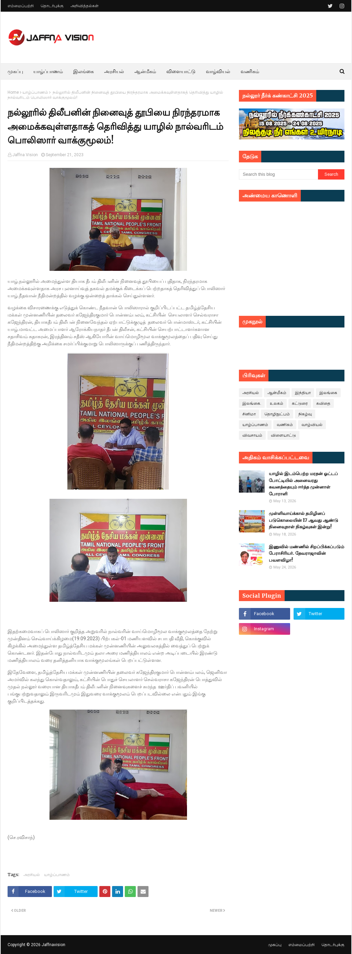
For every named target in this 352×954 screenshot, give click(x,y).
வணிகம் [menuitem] (250, 71)
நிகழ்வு (305, 414)
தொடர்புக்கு (52, 5)
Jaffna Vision (25, 154)
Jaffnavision (53, 944)
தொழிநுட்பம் (277, 414)
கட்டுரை (300, 403)
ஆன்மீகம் (276, 392)
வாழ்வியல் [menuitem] (218, 71)
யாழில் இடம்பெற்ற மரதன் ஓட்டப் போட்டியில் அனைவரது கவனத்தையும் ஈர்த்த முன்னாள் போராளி (303, 484)
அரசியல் (31, 874)
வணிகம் (285, 424)
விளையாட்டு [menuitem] (181, 71)
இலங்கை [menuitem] (83, 71)
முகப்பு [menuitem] (15, 71)
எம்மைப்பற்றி (21, 5)
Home (13, 92)
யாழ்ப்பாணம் (35, 92)
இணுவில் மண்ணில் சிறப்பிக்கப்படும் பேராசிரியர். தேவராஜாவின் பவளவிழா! (306, 553)
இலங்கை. (251, 403)
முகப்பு (275, 944)
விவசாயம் (252, 435)
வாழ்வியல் (311, 424)
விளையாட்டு (283, 435)
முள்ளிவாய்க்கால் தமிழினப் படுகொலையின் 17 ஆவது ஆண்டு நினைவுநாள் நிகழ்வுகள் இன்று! (303, 520)
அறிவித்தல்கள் (84, 5)
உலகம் (276, 403)
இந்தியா (303, 392)
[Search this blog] (278, 174)
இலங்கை (328, 392)
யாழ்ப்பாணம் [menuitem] (48, 71)
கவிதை (323, 403)
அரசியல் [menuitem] (114, 71)
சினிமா (249, 414)
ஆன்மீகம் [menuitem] (145, 71)
